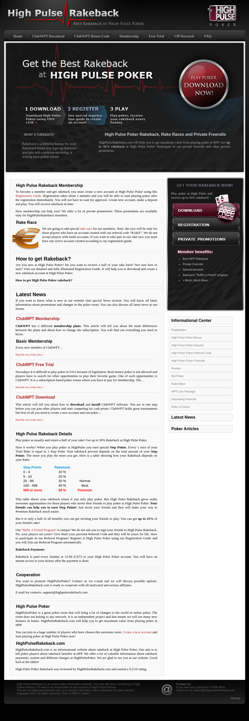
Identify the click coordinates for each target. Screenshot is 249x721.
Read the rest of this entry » (30, 354)
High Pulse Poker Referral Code (191, 352)
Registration (179, 329)
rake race (86, 228)
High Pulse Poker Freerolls (188, 360)
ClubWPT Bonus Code (92, 36)
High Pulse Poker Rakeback (54, 14)
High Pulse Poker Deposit (187, 345)
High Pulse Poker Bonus (186, 337)
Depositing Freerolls (184, 399)
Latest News (183, 417)
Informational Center (191, 320)
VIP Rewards (184, 36)
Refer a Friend (180, 406)
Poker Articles (185, 429)
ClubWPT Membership (38, 318)
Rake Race (178, 383)
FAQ (208, 36)
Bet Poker (177, 376)
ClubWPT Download (48, 36)
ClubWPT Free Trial (35, 364)
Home (18, 36)
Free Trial (156, 36)
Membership (129, 36)
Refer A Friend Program (39, 530)
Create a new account (137, 632)
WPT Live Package (183, 391)
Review (176, 368)
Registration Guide (28, 196)
